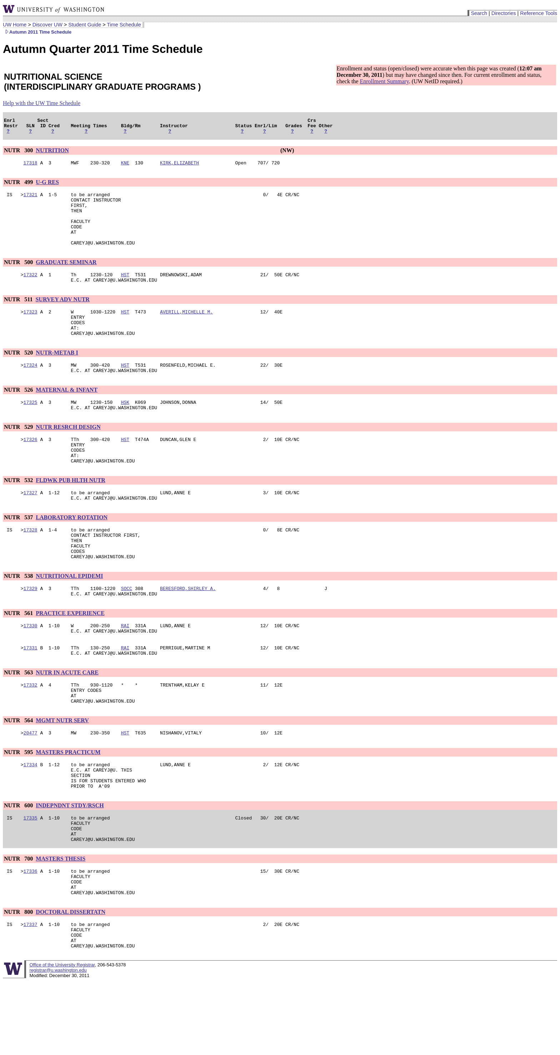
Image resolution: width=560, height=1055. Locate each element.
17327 (31, 525)
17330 (31, 669)
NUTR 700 (19, 922)
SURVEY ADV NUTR (62, 316)
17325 (31, 428)
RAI (125, 669)
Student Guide (84, 25)
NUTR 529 (19, 454)
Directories (503, 13)
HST (125, 290)
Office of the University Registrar (62, 1038)
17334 (31, 818)
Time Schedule (124, 25)
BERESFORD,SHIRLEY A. (188, 630)
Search (479, 13)
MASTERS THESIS (60, 922)
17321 (31, 200)
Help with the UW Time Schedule (41, 103)
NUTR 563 (19, 720)
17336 (31, 935)
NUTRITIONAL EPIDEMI (69, 617)
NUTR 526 (19, 414)
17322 (31, 290)
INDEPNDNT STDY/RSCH (70, 863)
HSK (125, 428)
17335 (31, 876)
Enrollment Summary (384, 81)
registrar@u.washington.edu (57, 1044)
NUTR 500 (19, 277)
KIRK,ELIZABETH (179, 167)
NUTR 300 (19, 153)
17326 (31, 467)
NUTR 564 (19, 772)
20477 (31, 785)
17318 (31, 167)
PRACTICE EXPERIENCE (70, 656)
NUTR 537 (19, 552)
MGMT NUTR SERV (62, 772)
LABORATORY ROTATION (72, 552)
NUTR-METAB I (57, 375)
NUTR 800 (19, 980)
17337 (31, 994)
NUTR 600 (19, 863)
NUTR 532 (19, 512)
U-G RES (47, 186)
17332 (31, 733)
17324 (31, 388)
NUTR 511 (19, 316)
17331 (31, 693)
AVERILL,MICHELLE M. (186, 330)
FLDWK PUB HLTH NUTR (70, 512)
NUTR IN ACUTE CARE (67, 720)
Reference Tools (538, 13)
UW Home (14, 25)
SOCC (126, 630)
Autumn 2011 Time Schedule (37, 32)
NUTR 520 (19, 375)
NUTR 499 (19, 186)
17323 (31, 330)
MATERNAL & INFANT (67, 414)
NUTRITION (52, 153)
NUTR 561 (19, 656)
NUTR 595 (19, 805)
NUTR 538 (19, 617)
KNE (125, 167)
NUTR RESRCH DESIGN (68, 454)
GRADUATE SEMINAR (66, 277)
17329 (31, 630)
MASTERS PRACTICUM (68, 805)
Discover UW (47, 25)
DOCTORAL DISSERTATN (70, 980)
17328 (31, 565)
